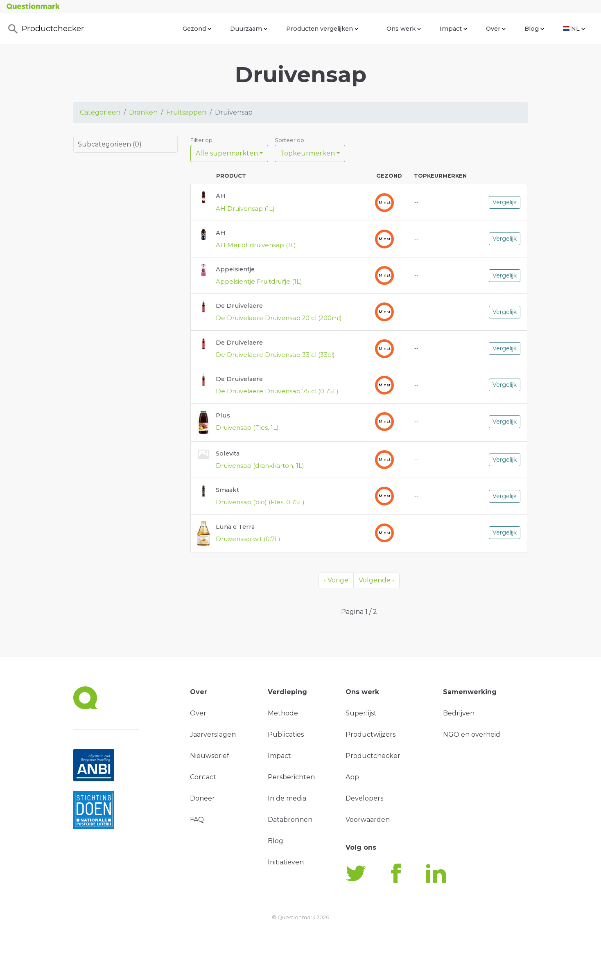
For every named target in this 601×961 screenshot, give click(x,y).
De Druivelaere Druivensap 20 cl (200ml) (279, 318)
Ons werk (403, 28)
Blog (534, 28)
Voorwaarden (368, 819)
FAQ (197, 819)
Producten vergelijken (322, 28)
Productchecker (45, 29)
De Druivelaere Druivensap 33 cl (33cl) (275, 355)
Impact (453, 28)
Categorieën (100, 112)
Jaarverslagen (213, 734)
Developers (364, 798)
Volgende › (376, 580)
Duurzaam (248, 28)
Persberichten (291, 777)
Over (496, 28)
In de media (287, 798)
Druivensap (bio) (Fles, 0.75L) (260, 502)
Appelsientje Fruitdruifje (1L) (259, 281)
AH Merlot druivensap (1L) (256, 245)
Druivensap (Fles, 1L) (247, 427)
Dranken (143, 112)
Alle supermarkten (227, 153)
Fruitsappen (186, 112)
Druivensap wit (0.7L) (248, 539)
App (352, 777)
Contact (203, 777)
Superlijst (361, 713)
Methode (283, 713)
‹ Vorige (336, 580)
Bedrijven (458, 713)
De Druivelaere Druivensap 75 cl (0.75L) (277, 391)
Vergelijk (505, 202)
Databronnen (290, 819)
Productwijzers (370, 734)
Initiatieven (286, 862)
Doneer (202, 798)
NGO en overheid (471, 734)
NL (574, 28)
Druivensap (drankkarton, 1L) (260, 465)
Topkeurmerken (307, 153)
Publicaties (286, 734)
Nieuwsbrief (209, 756)
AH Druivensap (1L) (245, 208)
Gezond (197, 28)
